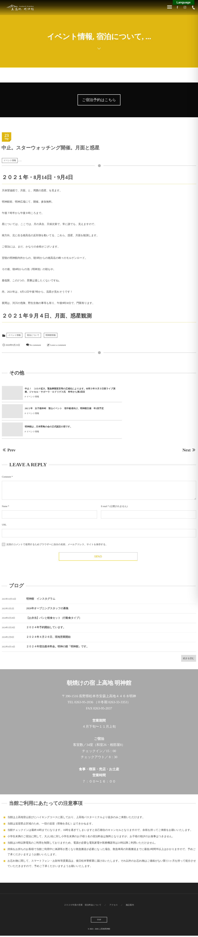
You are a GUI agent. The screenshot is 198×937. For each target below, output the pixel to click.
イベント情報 (10, 160)
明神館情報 (51, 335)
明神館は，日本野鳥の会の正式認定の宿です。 (48, 409)
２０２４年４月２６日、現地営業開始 (48, 622)
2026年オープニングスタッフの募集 (47, 594)
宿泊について (33, 335)
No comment (35, 345)
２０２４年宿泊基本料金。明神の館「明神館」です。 (57, 632)
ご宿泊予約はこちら (99, 100)
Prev (9, 432)
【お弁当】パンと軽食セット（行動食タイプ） (53, 603)
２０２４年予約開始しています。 (46, 613)
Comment (6, 459)
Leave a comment (58, 345)
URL (4, 507)
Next (189, 432)
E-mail (104, 488)
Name (4, 488)
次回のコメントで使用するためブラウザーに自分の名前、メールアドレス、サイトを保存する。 (57, 527)
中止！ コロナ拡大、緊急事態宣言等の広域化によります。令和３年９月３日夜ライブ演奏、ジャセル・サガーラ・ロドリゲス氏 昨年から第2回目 (60, 390)
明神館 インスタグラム (40, 584)
